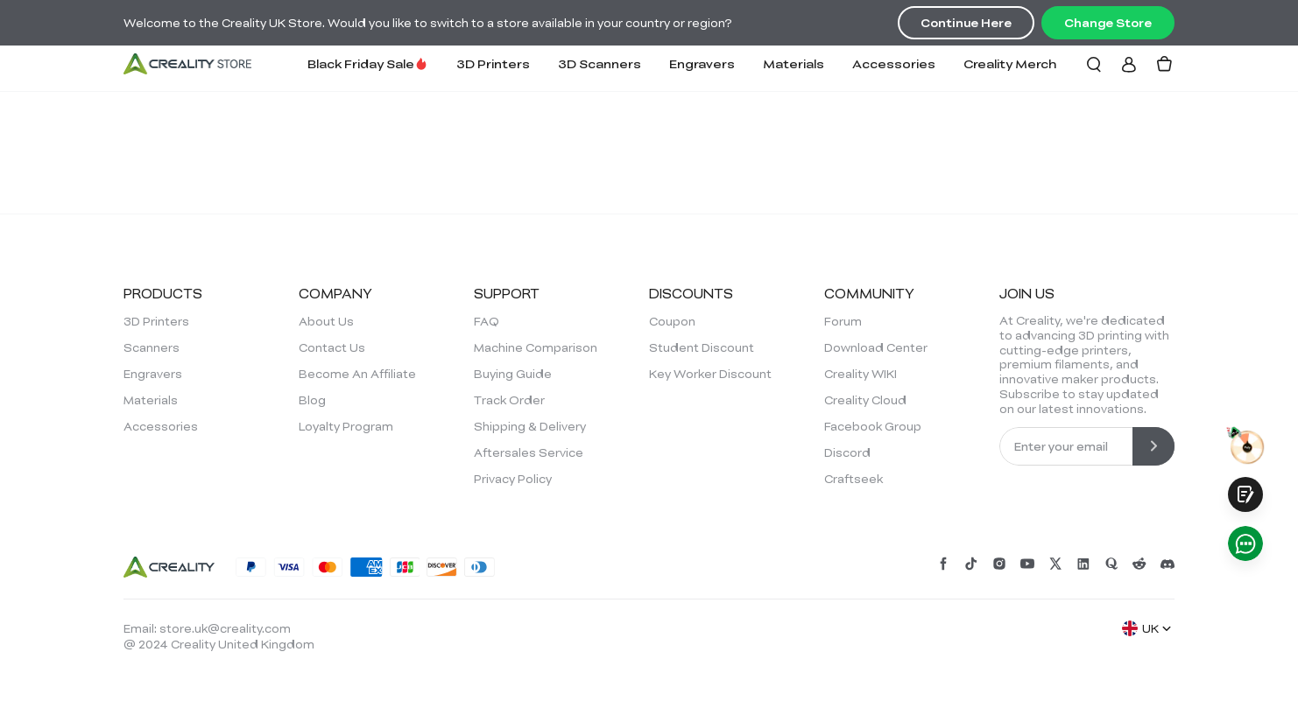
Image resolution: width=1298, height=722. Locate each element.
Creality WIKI (860, 374)
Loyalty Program (346, 426)
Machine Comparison (535, 347)
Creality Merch (1009, 63)
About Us (326, 321)
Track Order (509, 400)
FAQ (486, 321)
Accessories (893, 63)
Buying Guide (513, 374)
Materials (793, 63)
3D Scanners (599, 63)
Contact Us (332, 347)
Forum (843, 321)
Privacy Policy (513, 479)
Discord (847, 452)
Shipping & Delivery (530, 426)
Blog (312, 400)
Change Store (1108, 23)
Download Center (876, 347)
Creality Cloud (865, 400)
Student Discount (701, 347)
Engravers (702, 63)
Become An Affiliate (357, 374)
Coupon (672, 321)
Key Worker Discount (710, 374)
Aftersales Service (528, 452)
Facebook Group (872, 426)
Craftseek (853, 479)
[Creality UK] (187, 63)
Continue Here (966, 23)
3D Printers (493, 63)
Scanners (151, 347)
